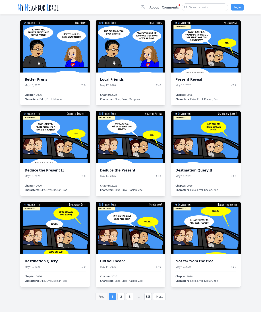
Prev (101, 297)
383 (148, 297)
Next (159, 297)
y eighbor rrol (38, 7)
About (154, 7)
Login (237, 7)
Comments (170, 7)
